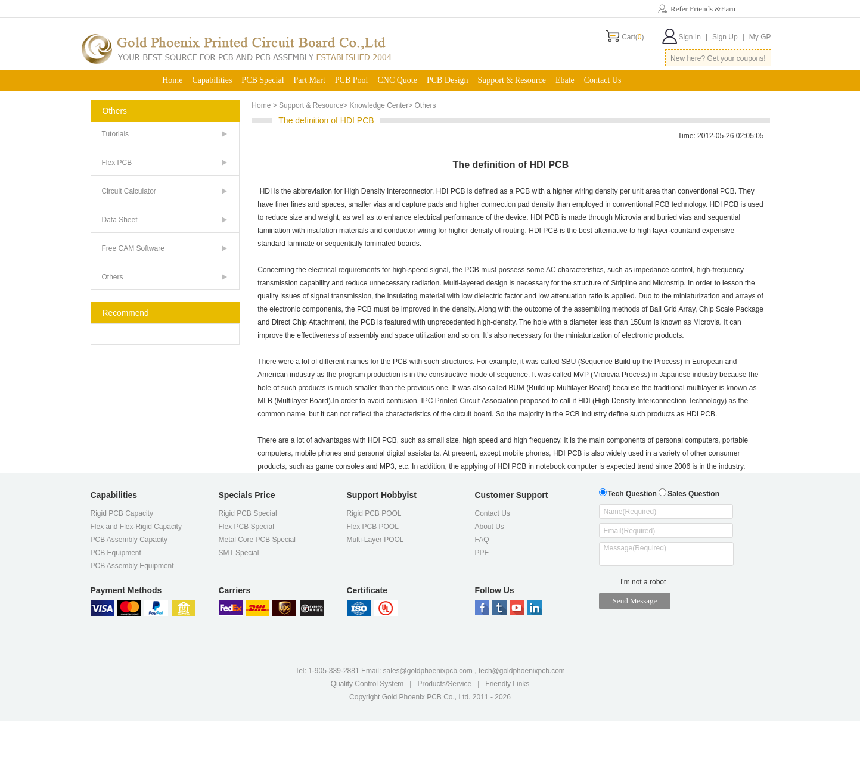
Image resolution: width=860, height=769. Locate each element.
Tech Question (628, 492)
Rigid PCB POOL (374, 513)
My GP (760, 37)
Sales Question (689, 492)
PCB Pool (351, 80)
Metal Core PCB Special (257, 540)
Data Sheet (120, 220)
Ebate (565, 80)
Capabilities (212, 80)
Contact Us (603, 80)
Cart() (633, 37)
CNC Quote (397, 80)
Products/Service (444, 684)
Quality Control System (367, 684)
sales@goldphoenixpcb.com (428, 671)
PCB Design (447, 80)
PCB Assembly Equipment (132, 566)
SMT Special (239, 553)
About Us (489, 526)
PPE (482, 553)
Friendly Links (507, 684)
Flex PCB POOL (373, 526)
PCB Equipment (116, 553)
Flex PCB (117, 162)
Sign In (693, 37)
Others (112, 277)
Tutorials (115, 134)
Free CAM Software (133, 248)
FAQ (482, 540)
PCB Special (262, 80)
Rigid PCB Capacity (122, 513)
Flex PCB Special (246, 526)
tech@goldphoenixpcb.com (522, 671)
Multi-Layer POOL (375, 540)
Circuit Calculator (129, 191)
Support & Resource (512, 80)
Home (172, 80)
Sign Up (728, 37)
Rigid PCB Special (248, 513)
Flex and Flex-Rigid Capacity (136, 526)
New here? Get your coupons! (717, 58)
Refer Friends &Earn (702, 8)
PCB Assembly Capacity (129, 540)
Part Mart (309, 80)
